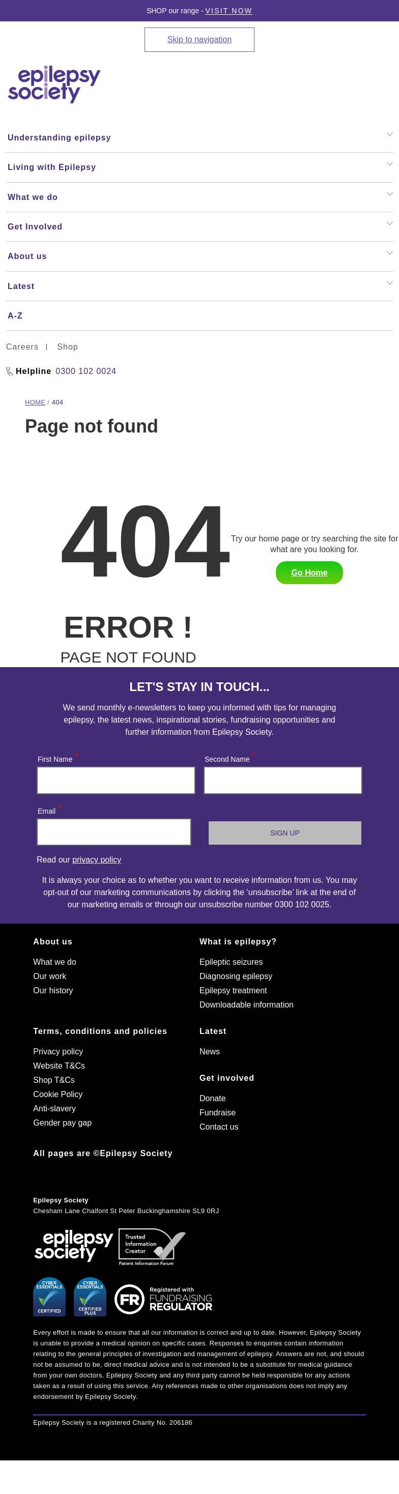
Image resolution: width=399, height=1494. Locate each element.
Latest (213, 1031)
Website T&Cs (59, 1065)
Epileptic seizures (231, 962)
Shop (67, 346)
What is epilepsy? (238, 941)
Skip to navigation (199, 39)
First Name (57, 757)
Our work (49, 976)
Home (35, 402)
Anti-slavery (54, 1108)
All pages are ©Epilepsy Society (103, 1153)
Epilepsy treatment (233, 990)
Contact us (219, 1127)
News (210, 1051)
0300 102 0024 (86, 371)
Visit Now (229, 11)
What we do (54, 962)
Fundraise (218, 1112)
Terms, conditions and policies (100, 1031)
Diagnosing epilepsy (236, 976)
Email (49, 808)
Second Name (229, 757)
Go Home (309, 572)
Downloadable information (247, 1004)
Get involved (227, 1078)
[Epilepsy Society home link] (55, 84)
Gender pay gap (62, 1122)
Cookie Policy (57, 1094)
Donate (213, 1098)
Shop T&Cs (54, 1080)
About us (52, 941)
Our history (53, 990)
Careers (22, 346)
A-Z (15, 315)
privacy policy (96, 859)
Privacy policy (58, 1051)
